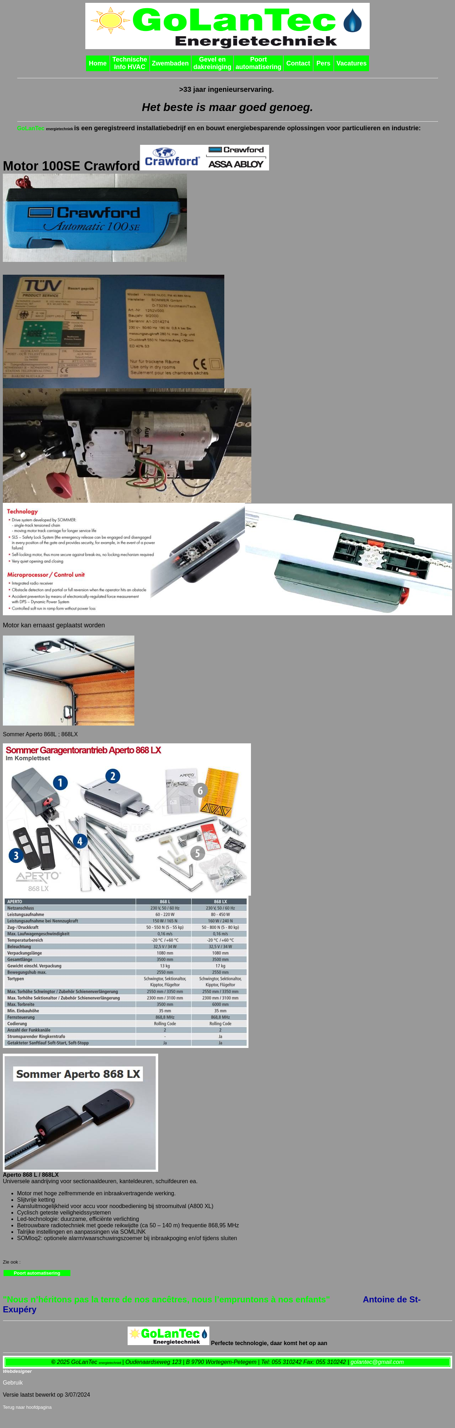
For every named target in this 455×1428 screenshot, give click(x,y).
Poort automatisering (259, 63)
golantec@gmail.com (377, 1362)
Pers (323, 63)
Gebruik (13, 1383)
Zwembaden (170, 63)
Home (98, 63)
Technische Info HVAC (129, 63)
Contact (298, 63)
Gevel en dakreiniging (212, 63)
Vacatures (351, 63)
